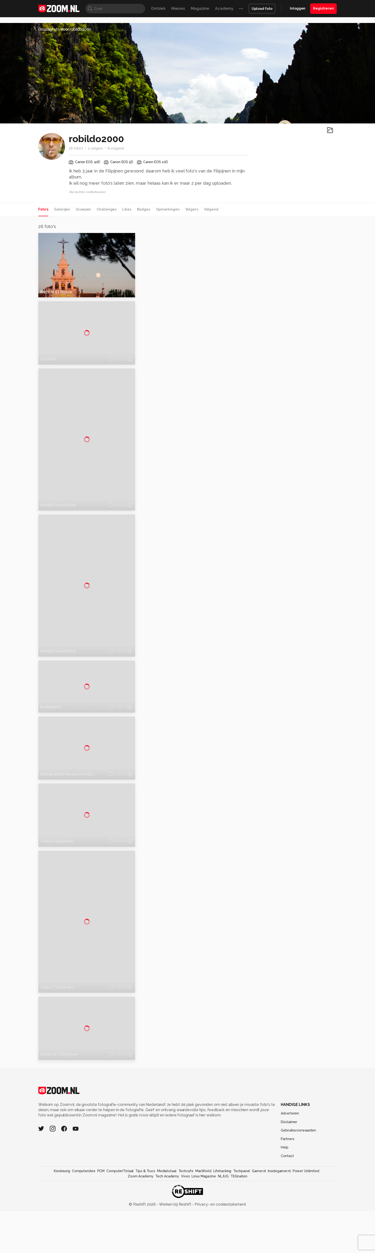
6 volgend (116, 148)
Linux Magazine (204, 1243)
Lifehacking (222, 1238)
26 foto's (76, 148)
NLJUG (223, 1243)
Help (284, 1214)
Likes (126, 209)
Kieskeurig (62, 1238)
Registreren (323, 8)
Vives (185, 1243)
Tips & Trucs (145, 1238)
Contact (287, 1223)
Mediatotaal (166, 1238)
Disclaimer (289, 1189)
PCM (101, 1238)
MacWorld (203, 1238)
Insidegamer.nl (279, 1238)
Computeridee (83, 1238)
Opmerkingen (168, 209)
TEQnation (239, 1243)
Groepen (83, 209)
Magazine (200, 8)
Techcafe (185, 1238)
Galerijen (62, 209)
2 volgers (95, 148)
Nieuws (178, 8)
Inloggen (297, 8)
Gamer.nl (259, 1238)
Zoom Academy (141, 1243)
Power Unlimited (306, 1238)
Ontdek (158, 8)
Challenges (106, 209)
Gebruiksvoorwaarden (298, 1197)
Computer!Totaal (119, 1238)
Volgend (211, 209)
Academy (224, 8)
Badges (143, 209)
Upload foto (262, 9)
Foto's (43, 209)
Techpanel (241, 1238)
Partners (287, 1206)
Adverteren (290, 1180)
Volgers (191, 209)
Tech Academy (167, 1243)
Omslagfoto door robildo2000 (64, 29)
